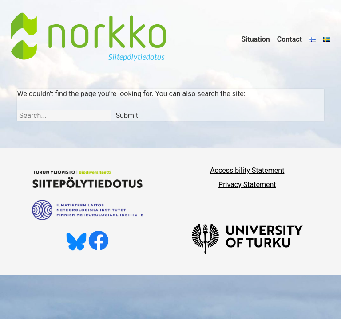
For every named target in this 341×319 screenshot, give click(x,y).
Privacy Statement (247, 184)
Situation (255, 39)
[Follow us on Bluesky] (76, 248)
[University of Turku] (247, 252)
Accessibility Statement (247, 170)
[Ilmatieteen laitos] (87, 218)
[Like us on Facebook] (98, 248)
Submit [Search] (127, 115)
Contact (289, 39)
